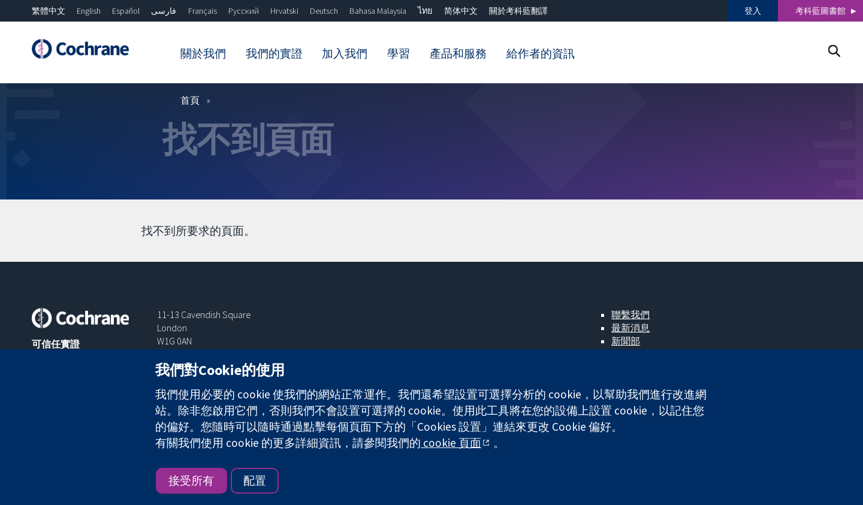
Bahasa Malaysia (377, 10)
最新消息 (630, 328)
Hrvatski (284, 10)
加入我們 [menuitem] (344, 53)
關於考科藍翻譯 (518, 10)
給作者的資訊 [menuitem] (540, 53)
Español (126, 10)
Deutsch (324, 10)
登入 (752, 10)
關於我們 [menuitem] (203, 53)
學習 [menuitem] (398, 53)
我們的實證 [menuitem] (274, 53)
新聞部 (625, 341)
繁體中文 (48, 10)
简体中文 (461, 10)
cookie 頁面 (451, 443)
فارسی (163, 10)
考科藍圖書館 (820, 10)
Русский (243, 10)
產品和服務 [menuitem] (458, 53)
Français (202, 10)
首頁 (190, 100)
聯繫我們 (630, 314)
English (89, 10)
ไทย (425, 10)
